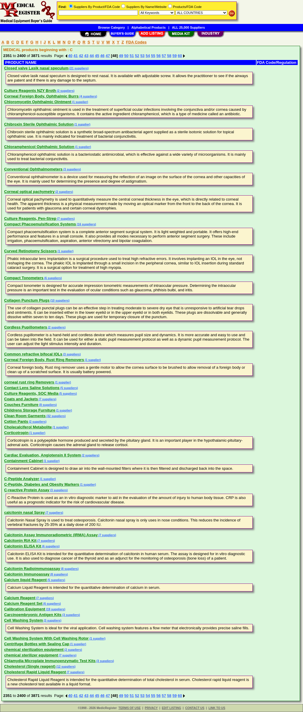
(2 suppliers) (65, 90)
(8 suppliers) (47, 405)
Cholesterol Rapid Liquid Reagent (35, 672)
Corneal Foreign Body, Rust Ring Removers (44, 359)
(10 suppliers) (59, 300)
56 (158, 55)
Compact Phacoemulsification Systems (40, 224)
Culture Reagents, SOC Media (31, 393)
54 (148, 55)
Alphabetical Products (148, 27)
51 (132, 55)
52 (137, 55)
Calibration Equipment (24, 609)
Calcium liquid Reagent (25, 580)
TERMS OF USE (129, 708)
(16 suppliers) (86, 224)
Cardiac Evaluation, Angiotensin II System (42, 455)
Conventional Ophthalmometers (33, 169)
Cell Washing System (23, 620)
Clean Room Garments (25, 416)
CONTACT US (194, 708)
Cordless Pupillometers (25, 327)
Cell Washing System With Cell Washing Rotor (46, 638)
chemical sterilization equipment (34, 649)
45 (97, 55)
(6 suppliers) (52, 278)
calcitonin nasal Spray (24, 512)
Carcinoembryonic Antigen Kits (33, 614)
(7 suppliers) (65, 218)
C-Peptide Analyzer (21, 479)
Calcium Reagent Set (23, 603)
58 (169, 55)
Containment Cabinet (23, 461)
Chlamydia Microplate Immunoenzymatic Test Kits (50, 661)
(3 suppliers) (71, 169)
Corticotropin (16, 432)
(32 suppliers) (56, 416)
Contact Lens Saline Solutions (31, 388)
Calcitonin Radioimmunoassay (32, 568)
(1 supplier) (79, 102)
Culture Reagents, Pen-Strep (30, 218)
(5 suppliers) (68, 388)
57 (164, 55)
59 (175, 55)
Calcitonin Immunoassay (26, 574)
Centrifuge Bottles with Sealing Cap (36, 644)
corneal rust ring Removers (29, 382)
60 (180, 55)
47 (108, 55)
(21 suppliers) (79, 68)
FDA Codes (136, 42)
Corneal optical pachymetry (29, 191)
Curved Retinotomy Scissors (30, 251)
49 (121, 55)
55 (153, 55)
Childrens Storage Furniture (29, 410)
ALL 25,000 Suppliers (188, 27)
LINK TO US (217, 708)
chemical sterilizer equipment (31, 655)
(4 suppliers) (88, 96)
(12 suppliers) (65, 666)
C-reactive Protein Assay (26, 490)
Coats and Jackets (21, 399)
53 (142, 55)
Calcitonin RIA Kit (20, 540)
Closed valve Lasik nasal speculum (36, 68)
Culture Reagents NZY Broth (30, 90)
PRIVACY (151, 708)
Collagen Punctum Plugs (26, 300)
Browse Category (111, 27)
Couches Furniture (21, 404)
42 (81, 55)
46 (102, 55)
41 (75, 55)
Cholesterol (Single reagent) (29, 666)
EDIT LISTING (171, 708)
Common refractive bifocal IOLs (33, 354)
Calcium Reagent (19, 598)
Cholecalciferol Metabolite (28, 427)
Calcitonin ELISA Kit (22, 546)
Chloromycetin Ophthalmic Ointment (37, 102)
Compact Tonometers (23, 278)
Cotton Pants (16, 421)
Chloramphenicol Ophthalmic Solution (39, 146)
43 (86, 55)
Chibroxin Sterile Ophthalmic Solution (39, 124)
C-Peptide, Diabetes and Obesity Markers (41, 484)
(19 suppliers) (55, 609)
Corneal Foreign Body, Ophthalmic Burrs (41, 96)
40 (70, 55)
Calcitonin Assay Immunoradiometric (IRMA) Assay (51, 535)
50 (126, 55)
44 (92, 55)
